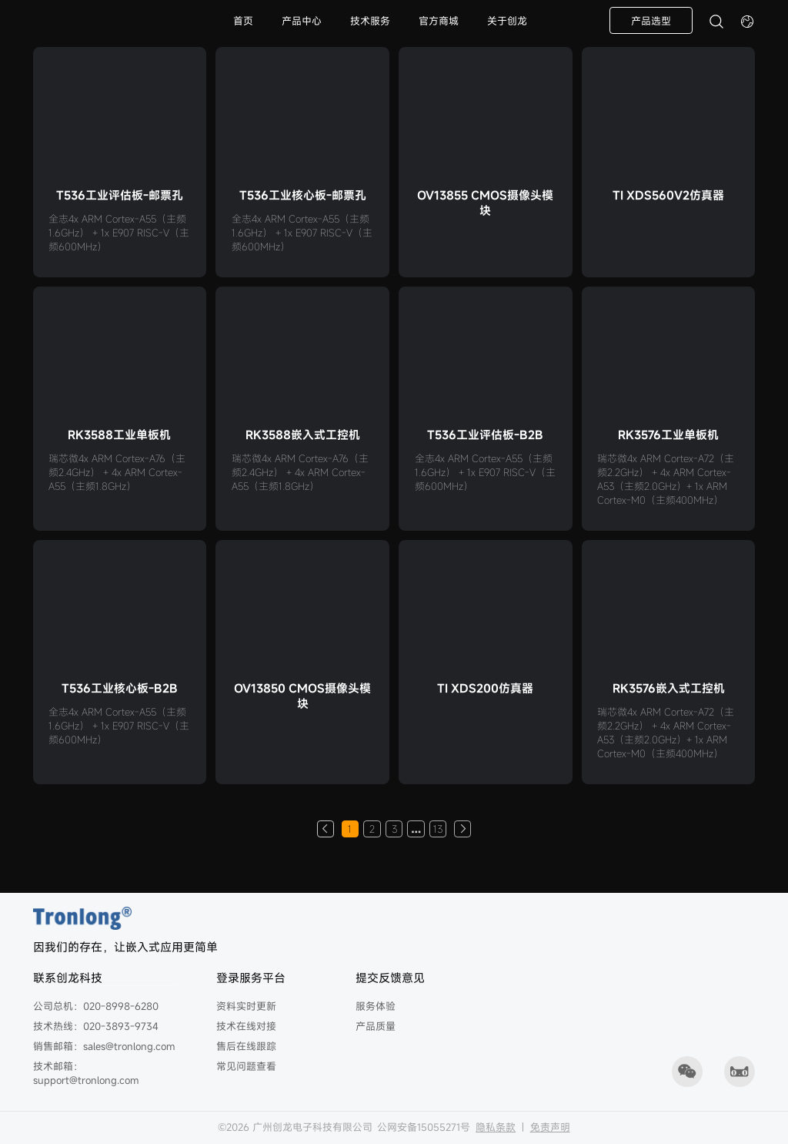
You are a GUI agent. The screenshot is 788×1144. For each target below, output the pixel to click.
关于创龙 (507, 21)
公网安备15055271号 (423, 1127)
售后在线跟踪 (246, 1046)
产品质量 (376, 1026)
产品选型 (651, 21)
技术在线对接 (246, 1026)
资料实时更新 (246, 1006)
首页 (243, 21)
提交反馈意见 (390, 977)
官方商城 (439, 21)
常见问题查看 (246, 1066)
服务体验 (376, 1006)
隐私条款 (496, 1127)
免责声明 (550, 1127)
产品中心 (302, 21)
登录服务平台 (250, 977)
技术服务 (370, 21)
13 (437, 829)
